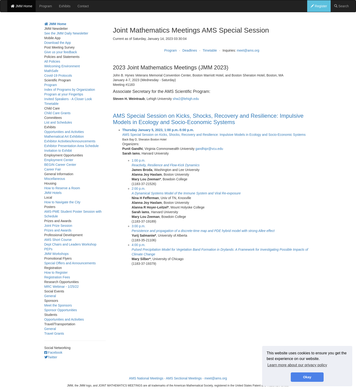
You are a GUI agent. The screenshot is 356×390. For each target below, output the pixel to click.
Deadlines (189, 50)
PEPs (48, 249)
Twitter (50, 357)
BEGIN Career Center (60, 165)
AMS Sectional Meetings (184, 378)
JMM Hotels (53, 193)
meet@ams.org (248, 50)
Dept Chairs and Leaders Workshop (70, 244)
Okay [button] (307, 377)
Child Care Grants (57, 113)
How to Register (56, 272)
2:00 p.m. (138, 188)
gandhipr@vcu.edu (209, 149)
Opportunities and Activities (64, 132)
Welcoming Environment (62, 66)
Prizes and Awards (58, 230)
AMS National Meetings (146, 378)
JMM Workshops (56, 254)
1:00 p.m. (138, 160)
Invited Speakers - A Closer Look (68, 99)
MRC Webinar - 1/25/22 (61, 286)
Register (319, 6)
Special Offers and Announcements (70, 263)
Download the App (57, 43)
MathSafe (51, 71)
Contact (83, 6)
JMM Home (21, 6)
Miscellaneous (54, 179)
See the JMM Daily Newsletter (66, 33)
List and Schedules (58, 122)
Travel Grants (54, 333)
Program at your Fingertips (63, 94)
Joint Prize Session (58, 225)
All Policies (52, 61)
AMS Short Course (58, 240)
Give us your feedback (60, 52)
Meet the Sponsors (58, 305)
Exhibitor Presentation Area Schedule (71, 146)
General (50, 296)
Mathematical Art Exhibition (64, 136)
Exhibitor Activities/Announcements (70, 141)
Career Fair (52, 169)
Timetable (210, 50)
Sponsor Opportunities (60, 310)
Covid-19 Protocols (58, 75)
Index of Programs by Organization (69, 89)
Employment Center (58, 160)
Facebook (53, 352)
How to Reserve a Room (62, 188)
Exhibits (64, 6)
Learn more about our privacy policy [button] (297, 365)
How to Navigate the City (62, 202)
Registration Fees (57, 277)
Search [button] (341, 6)
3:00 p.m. (138, 226)
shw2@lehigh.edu (186, 99)
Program (45, 6)
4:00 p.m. (138, 245)
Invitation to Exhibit (58, 150)
